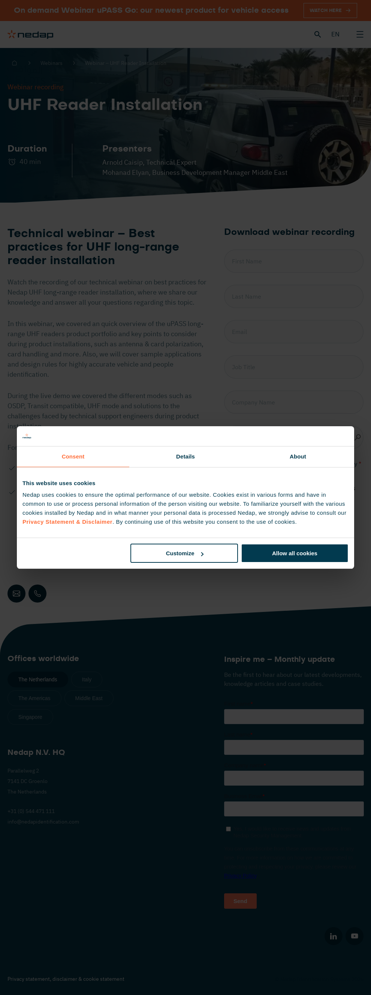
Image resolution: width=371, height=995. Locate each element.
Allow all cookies (294, 553)
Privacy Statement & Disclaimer (67, 522)
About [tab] (298, 456)
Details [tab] (185, 456)
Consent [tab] (73, 456)
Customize (184, 553)
